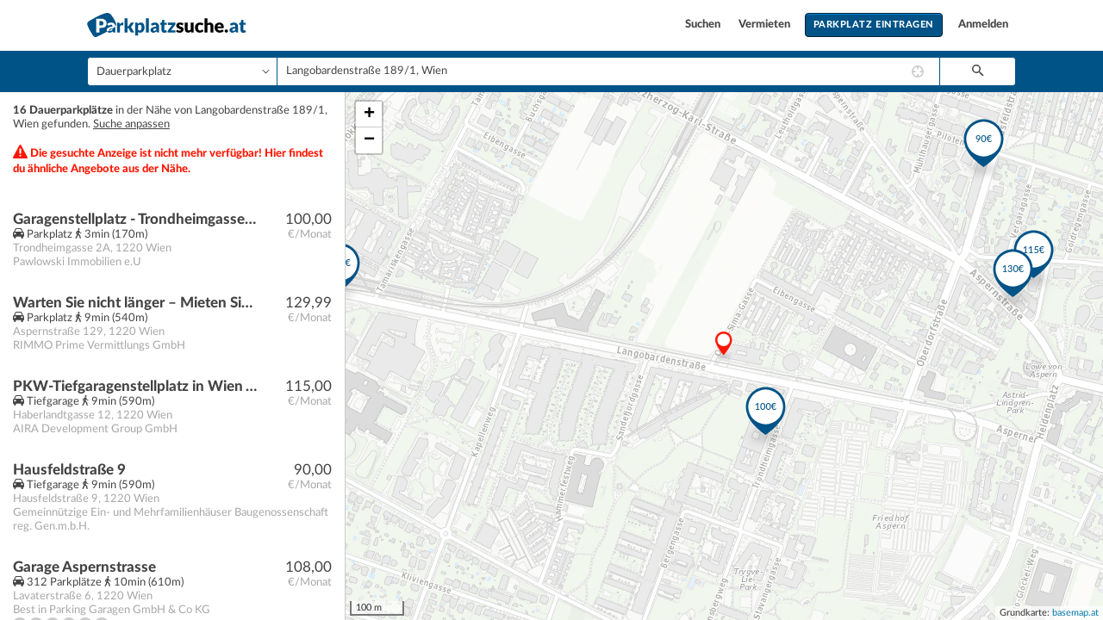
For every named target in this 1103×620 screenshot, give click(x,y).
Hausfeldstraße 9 (69, 469)
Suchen (704, 24)
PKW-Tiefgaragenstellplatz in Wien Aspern (135, 386)
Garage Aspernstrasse (84, 567)
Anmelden (983, 24)
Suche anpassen (131, 124)
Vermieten (765, 24)
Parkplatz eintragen (873, 24)
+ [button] (369, 114)
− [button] (369, 140)
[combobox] (608, 71)
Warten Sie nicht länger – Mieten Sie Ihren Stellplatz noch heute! (135, 302)
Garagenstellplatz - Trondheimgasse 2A (135, 219)
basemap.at (1075, 612)
